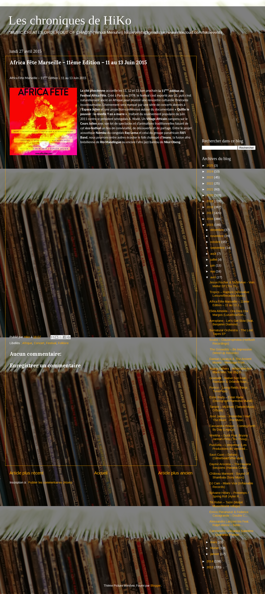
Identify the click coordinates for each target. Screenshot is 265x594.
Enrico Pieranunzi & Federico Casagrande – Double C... (228, 513)
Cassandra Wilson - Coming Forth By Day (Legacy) (232, 427)
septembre (217, 247)
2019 (210, 201)
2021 (210, 189)
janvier (215, 554)
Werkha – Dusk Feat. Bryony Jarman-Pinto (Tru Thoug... (229, 437)
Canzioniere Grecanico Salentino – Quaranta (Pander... (231, 532)
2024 (210, 171)
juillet (214, 259)
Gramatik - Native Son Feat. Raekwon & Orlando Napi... (229, 379)
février (215, 548)
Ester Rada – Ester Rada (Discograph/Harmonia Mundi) (231, 399)
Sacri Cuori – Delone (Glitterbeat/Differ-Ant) (226, 456)
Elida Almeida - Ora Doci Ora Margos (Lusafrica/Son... (228, 312)
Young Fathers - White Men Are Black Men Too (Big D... (230, 370)
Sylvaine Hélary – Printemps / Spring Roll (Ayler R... (229, 494)
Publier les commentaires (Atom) (50, 482)
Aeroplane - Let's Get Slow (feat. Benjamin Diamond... (231, 322)
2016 (210, 219)
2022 (210, 183)
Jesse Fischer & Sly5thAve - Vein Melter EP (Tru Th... (231, 284)
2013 (210, 567)
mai (213, 271)
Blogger (156, 585)
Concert (39, 343)
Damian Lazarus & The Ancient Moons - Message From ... (230, 360)
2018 (210, 207)
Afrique (27, 343)
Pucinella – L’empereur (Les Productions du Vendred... (228, 446)
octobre (215, 242)
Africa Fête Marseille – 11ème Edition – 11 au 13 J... (229, 303)
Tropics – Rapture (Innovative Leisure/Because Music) (229, 293)
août (213, 253)
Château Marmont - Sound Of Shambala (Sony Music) (229, 475)
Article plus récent (26, 473)
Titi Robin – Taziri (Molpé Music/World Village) (226, 504)
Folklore (63, 343)
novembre (217, 236)
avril (213, 277)
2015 (210, 224)
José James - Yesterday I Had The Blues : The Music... (229, 418)
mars (214, 542)
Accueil (100, 473)
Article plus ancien (175, 473)
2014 (210, 561)
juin (213, 265)
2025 (210, 165)
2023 (210, 177)
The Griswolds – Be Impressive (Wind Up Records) (230, 351)
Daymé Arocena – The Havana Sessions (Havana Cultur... (230, 465)
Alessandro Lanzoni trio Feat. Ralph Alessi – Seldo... (229, 523)
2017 (210, 213)
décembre (217, 230)
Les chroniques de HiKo (69, 20)
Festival (51, 343)
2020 (210, 195)
